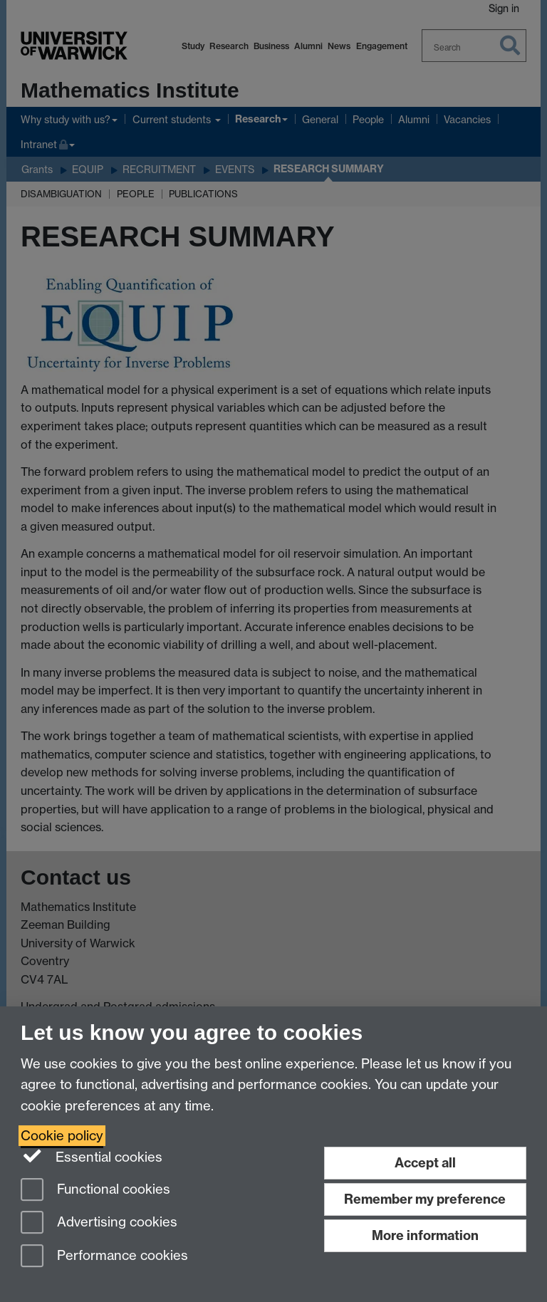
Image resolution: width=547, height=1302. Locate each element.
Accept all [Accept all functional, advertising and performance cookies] (425, 1163)
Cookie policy (62, 1135)
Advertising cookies (99, 1223)
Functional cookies (95, 1190)
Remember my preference (425, 1199)
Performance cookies (104, 1257)
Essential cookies (91, 1156)
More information (425, 1235)
